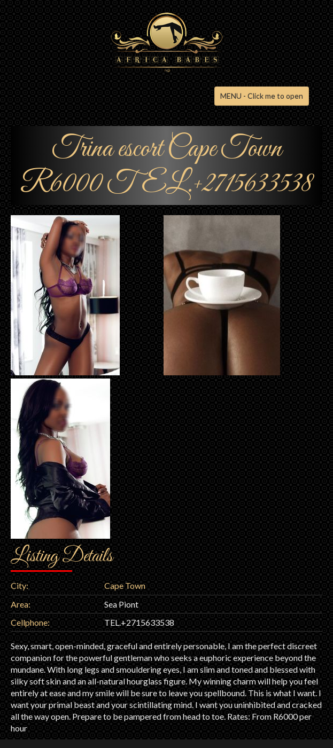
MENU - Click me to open (261, 95)
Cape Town (124, 585)
